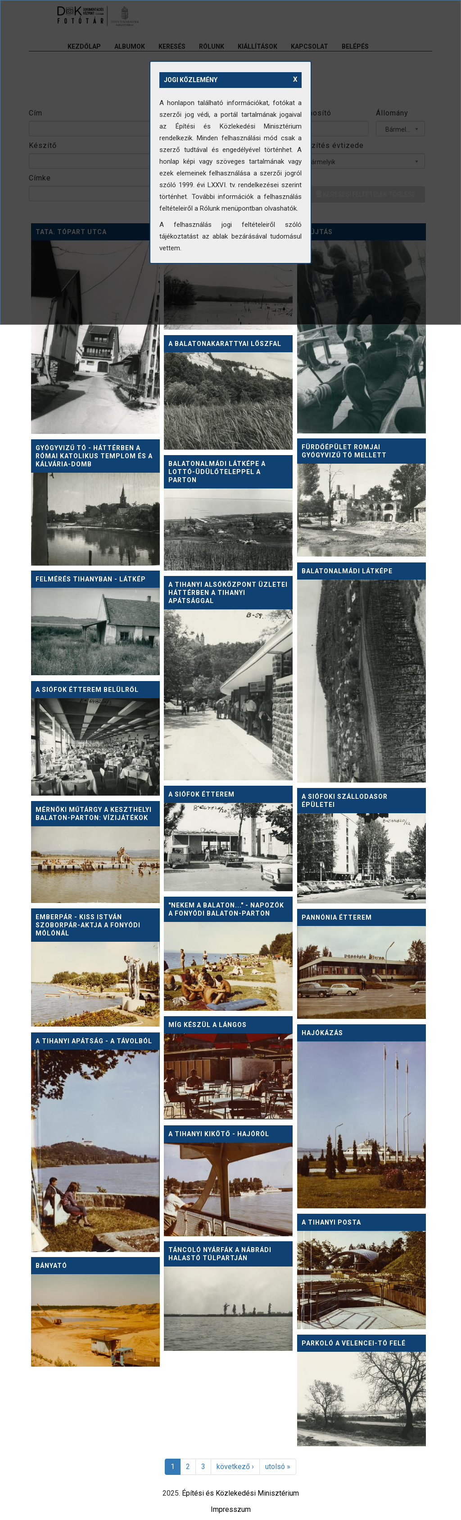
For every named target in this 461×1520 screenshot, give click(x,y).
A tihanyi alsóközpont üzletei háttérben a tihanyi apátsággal (228, 592)
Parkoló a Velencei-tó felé (354, 1343)
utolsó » (277, 1466)
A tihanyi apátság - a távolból (94, 1041)
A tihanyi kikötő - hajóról (218, 1134)
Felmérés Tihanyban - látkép (91, 579)
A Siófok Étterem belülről (87, 689)
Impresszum (231, 1509)
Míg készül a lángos (207, 1024)
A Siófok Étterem (201, 794)
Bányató (51, 1265)
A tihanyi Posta (331, 1222)
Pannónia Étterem (337, 917)
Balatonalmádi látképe (347, 571)
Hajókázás (322, 1032)
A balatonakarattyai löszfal (224, 343)
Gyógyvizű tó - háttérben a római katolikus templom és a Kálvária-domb (94, 456)
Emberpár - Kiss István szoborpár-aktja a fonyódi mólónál (88, 925)
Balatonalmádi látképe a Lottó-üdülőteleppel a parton (217, 472)
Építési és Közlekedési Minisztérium (240, 1493)
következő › (235, 1466)
